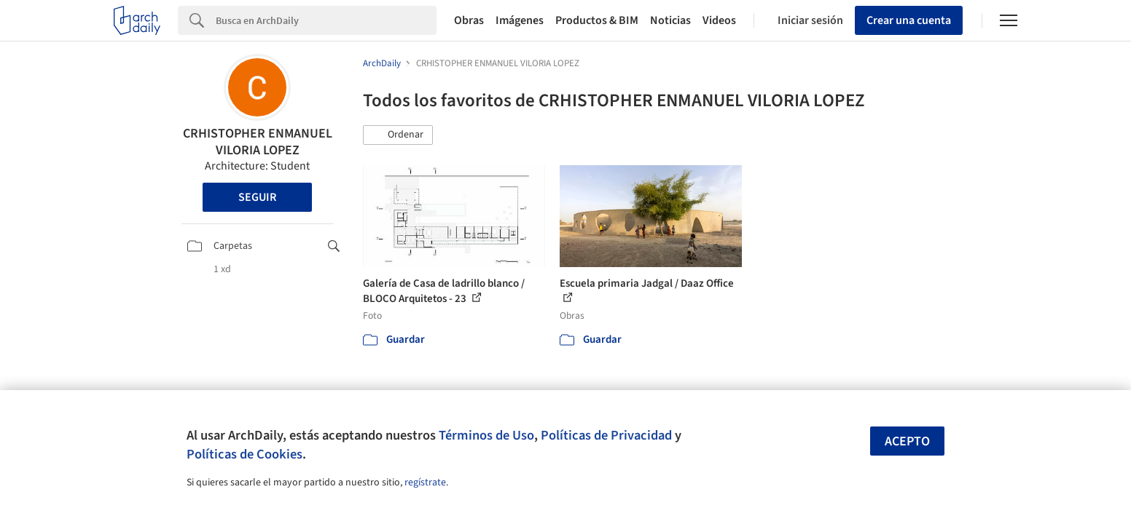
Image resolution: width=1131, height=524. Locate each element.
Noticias (670, 20)
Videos (719, 20)
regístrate (425, 482)
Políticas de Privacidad (606, 435)
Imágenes (520, 20)
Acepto (907, 441)
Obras (469, 20)
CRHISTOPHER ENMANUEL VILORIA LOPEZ (257, 141)
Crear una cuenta (908, 20)
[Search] (326, 20)
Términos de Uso (486, 435)
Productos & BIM (596, 20)
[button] (398, 135)
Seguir (257, 197)
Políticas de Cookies (244, 454)
